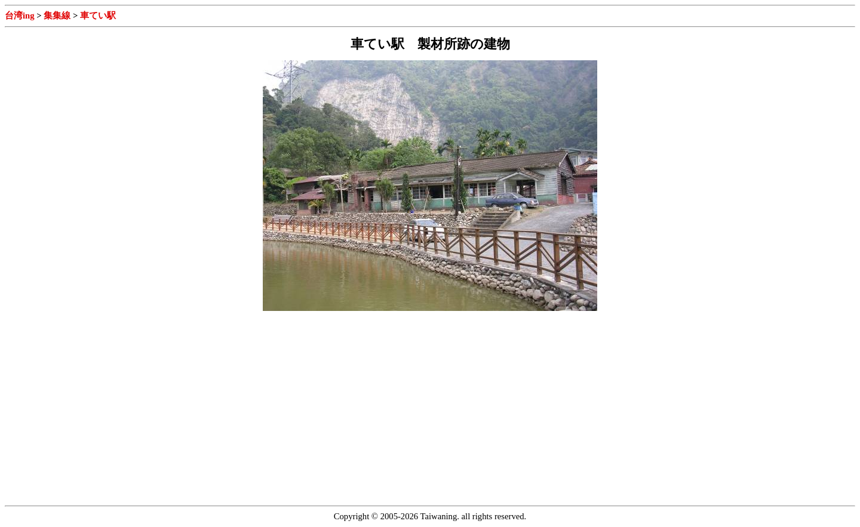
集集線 (57, 15)
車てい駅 (98, 15)
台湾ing (20, 15)
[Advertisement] (105, 405)
